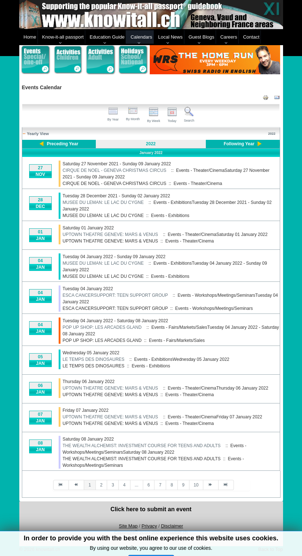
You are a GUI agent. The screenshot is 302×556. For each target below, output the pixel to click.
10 (196, 485)
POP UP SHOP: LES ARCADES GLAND (102, 327)
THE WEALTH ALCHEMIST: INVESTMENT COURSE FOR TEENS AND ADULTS (142, 445)
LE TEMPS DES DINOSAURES (94, 359)
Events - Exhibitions (170, 215)
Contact (251, 37)
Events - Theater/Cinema (197, 183)
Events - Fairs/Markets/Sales (177, 340)
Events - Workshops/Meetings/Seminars (214, 308)
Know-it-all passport (63, 37)
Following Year (239, 143)
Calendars (141, 37)
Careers (228, 37)
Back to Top (270, 549)
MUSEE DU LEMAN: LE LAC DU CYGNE (103, 202)
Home (30, 37)
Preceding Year (62, 143)
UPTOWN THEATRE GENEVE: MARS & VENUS (110, 234)
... (136, 485)
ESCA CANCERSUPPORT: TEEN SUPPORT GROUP (115, 295)
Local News (170, 37)
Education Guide (107, 37)
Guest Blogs (202, 37)
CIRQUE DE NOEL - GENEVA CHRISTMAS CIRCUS (114, 170)
